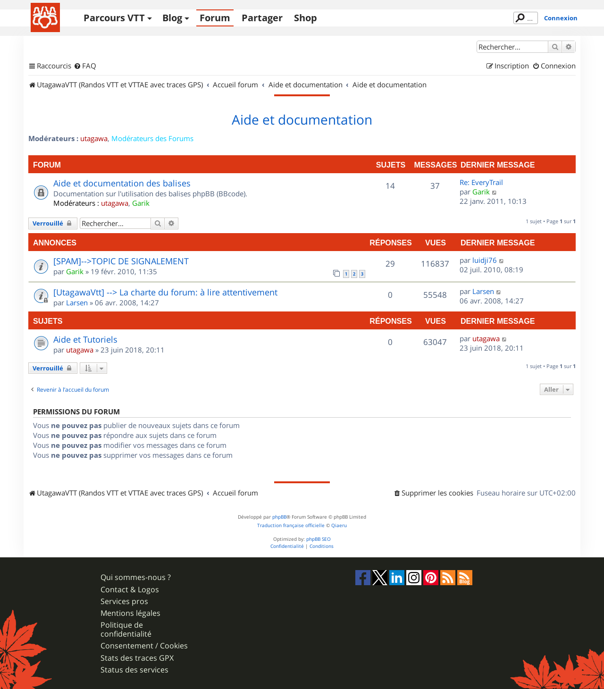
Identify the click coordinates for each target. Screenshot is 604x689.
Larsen (77, 302)
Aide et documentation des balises (122, 183)
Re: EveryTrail (481, 182)
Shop (305, 17)
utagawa (94, 138)
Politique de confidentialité (126, 630)
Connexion (561, 18)
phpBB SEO (318, 539)
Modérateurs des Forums (152, 138)
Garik (141, 203)
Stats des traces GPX (137, 658)
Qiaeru (339, 525)
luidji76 (484, 260)
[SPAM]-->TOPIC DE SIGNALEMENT (121, 261)
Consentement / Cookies (144, 645)
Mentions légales (130, 613)
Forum (215, 17)
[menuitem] (85, 66)
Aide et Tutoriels (85, 339)
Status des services (134, 669)
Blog (172, 17)
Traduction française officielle (291, 525)
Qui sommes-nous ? (136, 577)
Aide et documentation (302, 119)
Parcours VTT (114, 17)
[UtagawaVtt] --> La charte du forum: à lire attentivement (165, 292)
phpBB (279, 517)
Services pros (124, 601)
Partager (262, 17)
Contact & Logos (130, 589)
